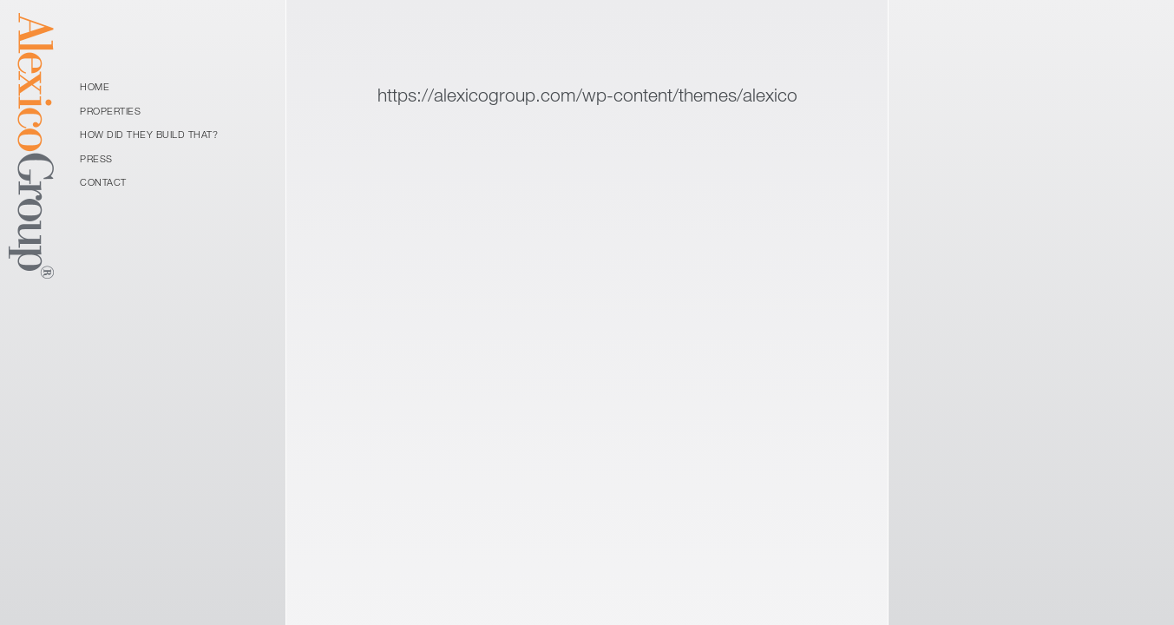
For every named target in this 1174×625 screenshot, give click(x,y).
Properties (110, 110)
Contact (103, 182)
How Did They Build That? (149, 134)
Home (94, 86)
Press (96, 158)
